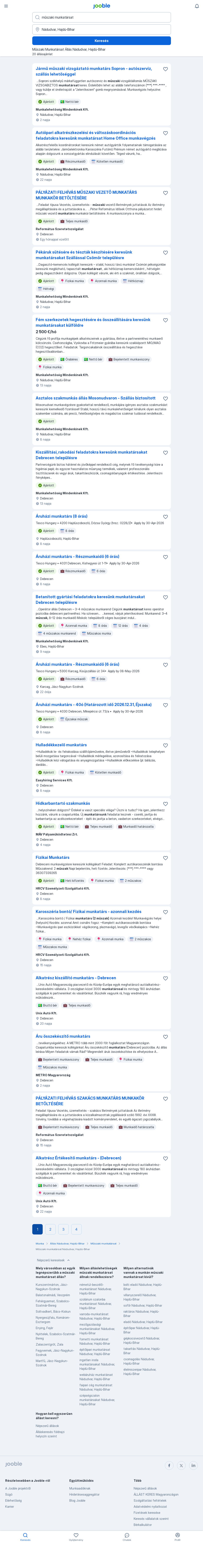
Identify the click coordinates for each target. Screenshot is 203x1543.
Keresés (102, 41)
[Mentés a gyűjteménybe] (166, 69)
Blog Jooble (77, 1500)
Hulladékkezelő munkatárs (61, 745)
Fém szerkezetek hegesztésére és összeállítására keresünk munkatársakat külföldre (93, 322)
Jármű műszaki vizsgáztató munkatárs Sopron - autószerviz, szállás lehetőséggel (94, 71)
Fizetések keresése (147, 1512)
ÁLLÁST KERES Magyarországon (156, 1494)
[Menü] (6, 6)
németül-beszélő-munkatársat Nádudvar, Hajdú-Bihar (96, 1289)
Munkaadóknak (79, 1488)
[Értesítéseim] (197, 6)
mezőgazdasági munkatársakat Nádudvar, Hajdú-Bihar (97, 1329)
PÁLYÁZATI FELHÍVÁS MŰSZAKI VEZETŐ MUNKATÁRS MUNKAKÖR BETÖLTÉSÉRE (86, 195)
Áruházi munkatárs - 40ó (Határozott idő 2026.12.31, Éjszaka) (94, 704)
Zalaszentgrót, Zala (49, 1344)
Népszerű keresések (54, 1260)
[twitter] (181, 1465)
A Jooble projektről (18, 1488)
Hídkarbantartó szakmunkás (63, 803)
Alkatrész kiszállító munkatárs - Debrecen (76, 978)
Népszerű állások (47, 1426)
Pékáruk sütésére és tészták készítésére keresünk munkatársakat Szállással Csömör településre (84, 255)
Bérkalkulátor (143, 1525)
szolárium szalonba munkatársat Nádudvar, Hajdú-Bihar (96, 1303)
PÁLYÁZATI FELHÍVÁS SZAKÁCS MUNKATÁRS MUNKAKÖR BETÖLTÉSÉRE (90, 1101)
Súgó (8, 1494)
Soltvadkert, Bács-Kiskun (53, 1311)
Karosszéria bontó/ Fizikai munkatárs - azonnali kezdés (88, 911)
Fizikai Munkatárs (53, 857)
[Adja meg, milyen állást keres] (101, 17)
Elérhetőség (13, 1500)
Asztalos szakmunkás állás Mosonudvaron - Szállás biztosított (96, 398)
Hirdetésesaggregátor (84, 1494)
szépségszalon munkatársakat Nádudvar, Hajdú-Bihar (97, 1400)
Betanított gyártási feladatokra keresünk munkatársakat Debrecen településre (90, 600)
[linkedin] (193, 1465)
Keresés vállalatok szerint (151, 1518)
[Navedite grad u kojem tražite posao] (101, 29)
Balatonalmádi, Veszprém (53, 1295)
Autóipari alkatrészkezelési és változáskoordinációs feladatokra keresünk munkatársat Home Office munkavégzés (96, 135)
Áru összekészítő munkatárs (63, 1036)
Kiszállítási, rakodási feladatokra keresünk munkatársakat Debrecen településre (91, 455)
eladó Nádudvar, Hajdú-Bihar (142, 1322)
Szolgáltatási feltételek (150, 1500)
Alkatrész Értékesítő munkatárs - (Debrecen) (78, 1158)
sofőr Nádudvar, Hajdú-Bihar (142, 1305)
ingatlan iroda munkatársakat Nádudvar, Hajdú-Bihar (97, 1364)
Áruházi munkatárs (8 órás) (62, 516)
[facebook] (169, 1465)
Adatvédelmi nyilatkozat (150, 1506)
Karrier (9, 1506)
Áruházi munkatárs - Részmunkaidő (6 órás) (77, 556)
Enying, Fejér (44, 1328)
